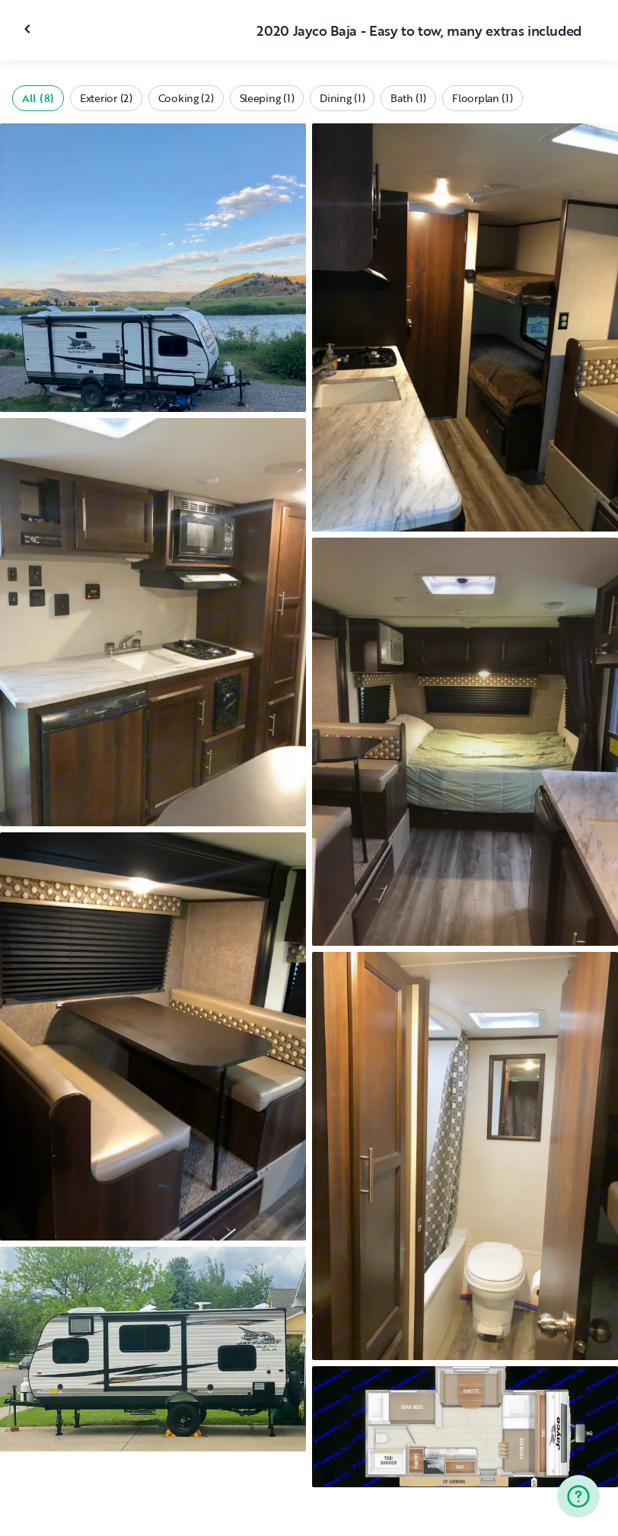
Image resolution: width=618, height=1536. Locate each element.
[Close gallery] (29, 29)
